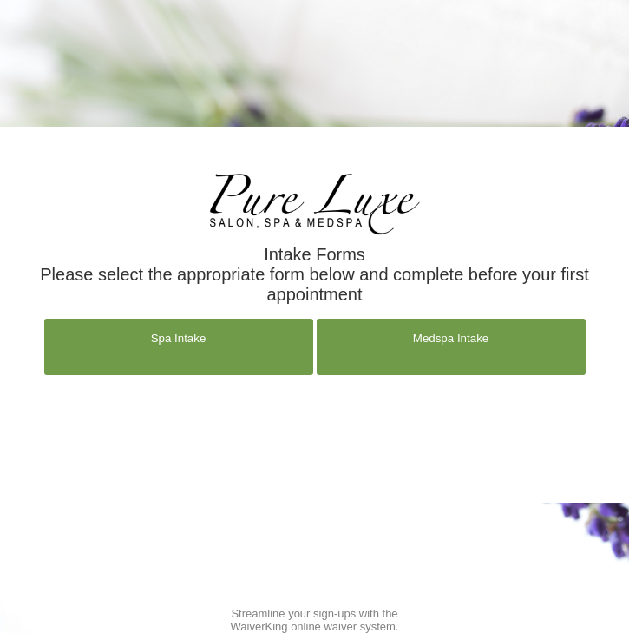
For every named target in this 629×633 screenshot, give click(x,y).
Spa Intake (178, 338)
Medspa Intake (450, 338)
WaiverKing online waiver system (313, 626)
